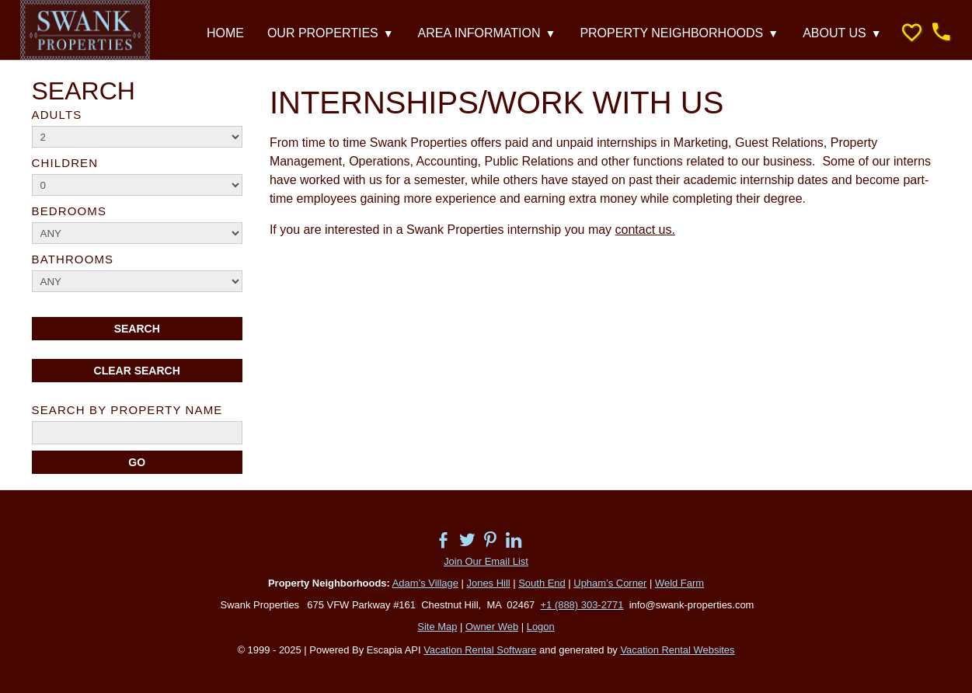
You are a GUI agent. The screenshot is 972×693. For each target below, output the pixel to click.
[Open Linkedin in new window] (522, 537)
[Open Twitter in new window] (474, 537)
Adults (57, 114)
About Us (842, 33)
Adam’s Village (425, 583)
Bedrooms (69, 211)
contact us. (645, 229)
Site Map (437, 626)
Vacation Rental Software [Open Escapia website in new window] (479, 650)
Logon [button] (541, 626)
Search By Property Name (127, 409)
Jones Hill (488, 583)
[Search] (137, 462)
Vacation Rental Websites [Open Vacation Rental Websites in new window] (677, 650)
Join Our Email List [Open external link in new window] (486, 561)
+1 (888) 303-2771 (582, 605)
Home (225, 33)
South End (542, 583)
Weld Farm (679, 583)
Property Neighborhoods (679, 33)
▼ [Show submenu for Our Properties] (388, 33)
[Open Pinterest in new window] (498, 537)
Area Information (487, 33)
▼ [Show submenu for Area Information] (550, 33)
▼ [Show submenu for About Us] (876, 33)
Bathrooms (73, 259)
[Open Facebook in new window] (451, 537)
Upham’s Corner (609, 583)
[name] (137, 432)
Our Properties (331, 33)
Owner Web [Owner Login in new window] (491, 626)
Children (65, 162)
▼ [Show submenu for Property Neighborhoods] (773, 33)
